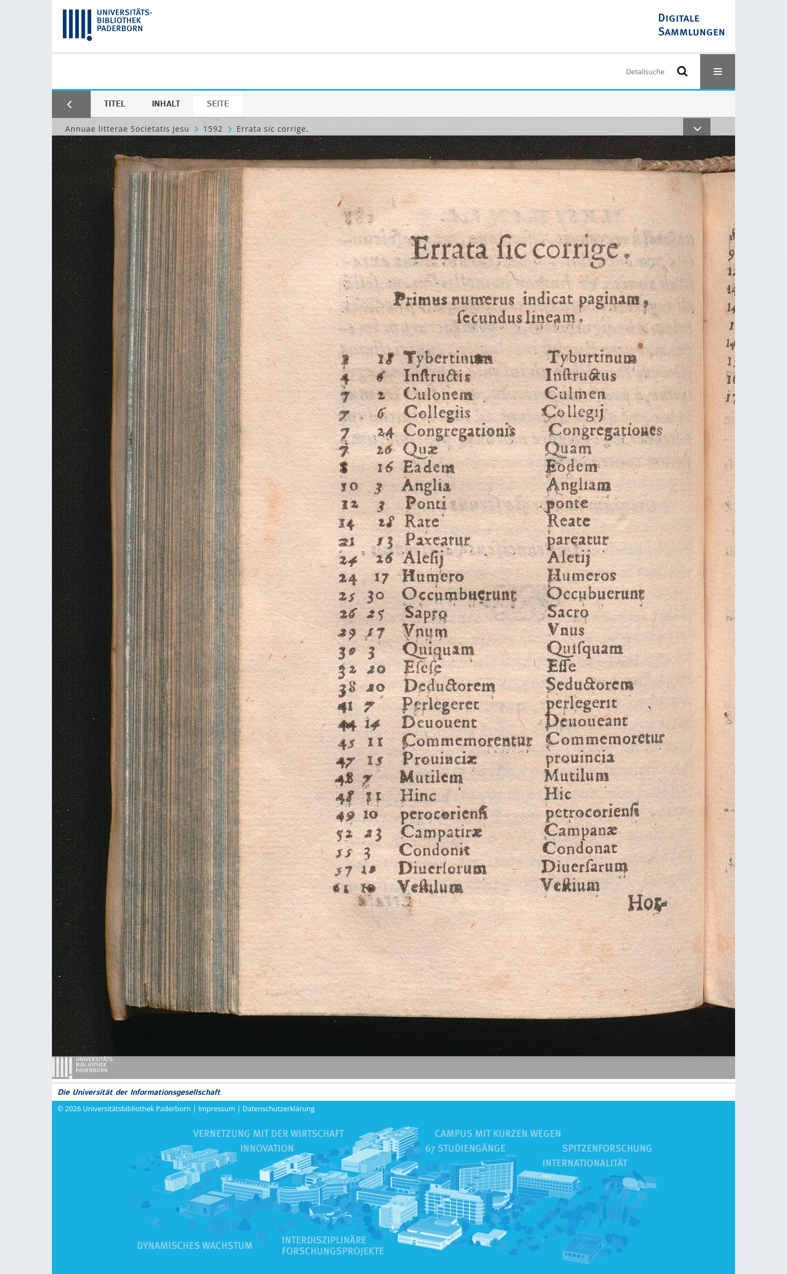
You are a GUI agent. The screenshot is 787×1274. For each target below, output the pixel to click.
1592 (213, 128)
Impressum (217, 1108)
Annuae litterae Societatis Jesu (127, 128)
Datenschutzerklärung (279, 1108)
